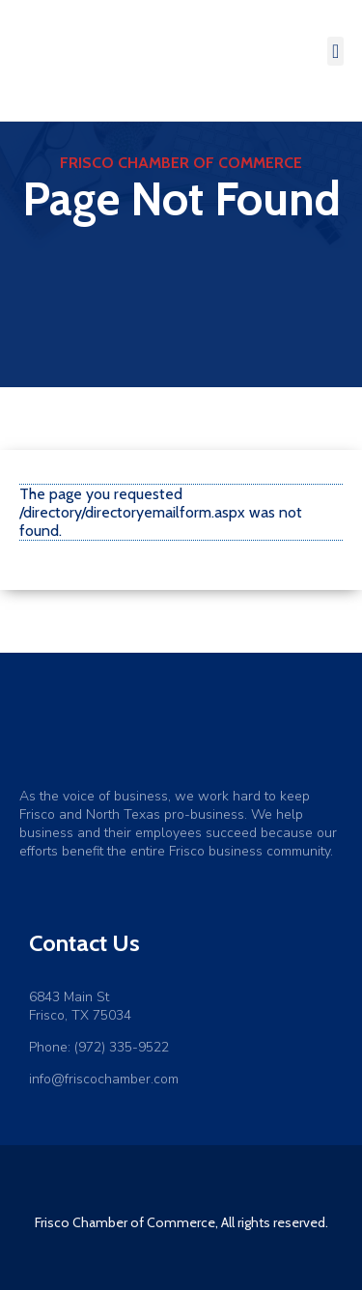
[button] (335, 51)
